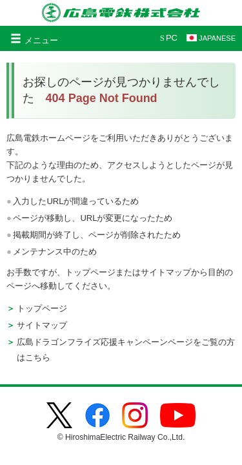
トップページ (42, 308)
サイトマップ (42, 325)
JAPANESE (211, 38)
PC (168, 38)
